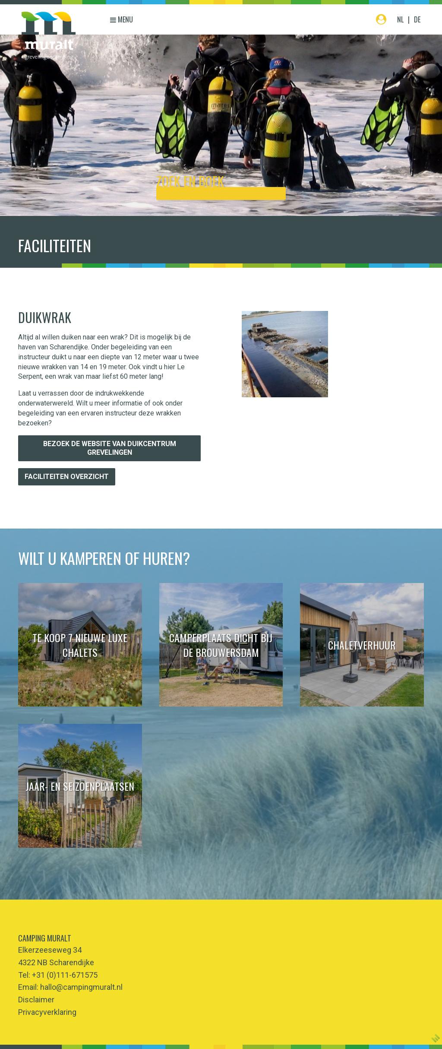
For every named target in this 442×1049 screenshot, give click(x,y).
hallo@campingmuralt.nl (81, 987)
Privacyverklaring (47, 1012)
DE (417, 19)
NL (400, 19)
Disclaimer (36, 999)
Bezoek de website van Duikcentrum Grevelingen (109, 448)
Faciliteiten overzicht (67, 476)
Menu (121, 19)
